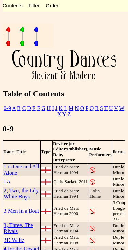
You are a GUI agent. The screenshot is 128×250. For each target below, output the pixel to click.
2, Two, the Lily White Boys (21, 193)
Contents (13, 5)
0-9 (7, 108)
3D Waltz (14, 240)
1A (7, 181)
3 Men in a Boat (21, 211)
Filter (34, 5)
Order (52, 5)
